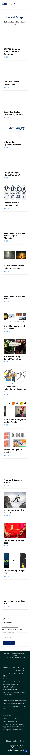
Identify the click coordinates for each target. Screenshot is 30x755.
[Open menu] (27, 4)
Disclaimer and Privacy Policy (15, 741)
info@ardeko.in (12, 721)
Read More (13, 60)
